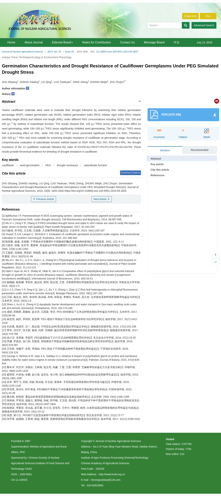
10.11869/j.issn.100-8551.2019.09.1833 (117, 51)
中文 (177, 42)
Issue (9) (69, 51)
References (158, 175)
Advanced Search (204, 25)
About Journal (33, 42)
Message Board (154, 42)
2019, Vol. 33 (54, 51)
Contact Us (127, 42)
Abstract (156, 158)
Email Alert (190, 16)
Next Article (102, 199)
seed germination (30, 165)
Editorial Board (62, 42)
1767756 (186, 444)
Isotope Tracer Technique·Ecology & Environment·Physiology (36, 57)
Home (11, 42)
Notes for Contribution (96, 42)
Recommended (199, 149)
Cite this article (160, 169)
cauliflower (8, 165)
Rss (208, 16)
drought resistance (67, 165)
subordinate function (95, 165)
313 (182, 454)
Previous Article (43, 199)
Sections (165, 150)
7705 (188, 449)
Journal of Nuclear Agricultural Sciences (22, 51)
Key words (157, 164)
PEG (48, 165)
